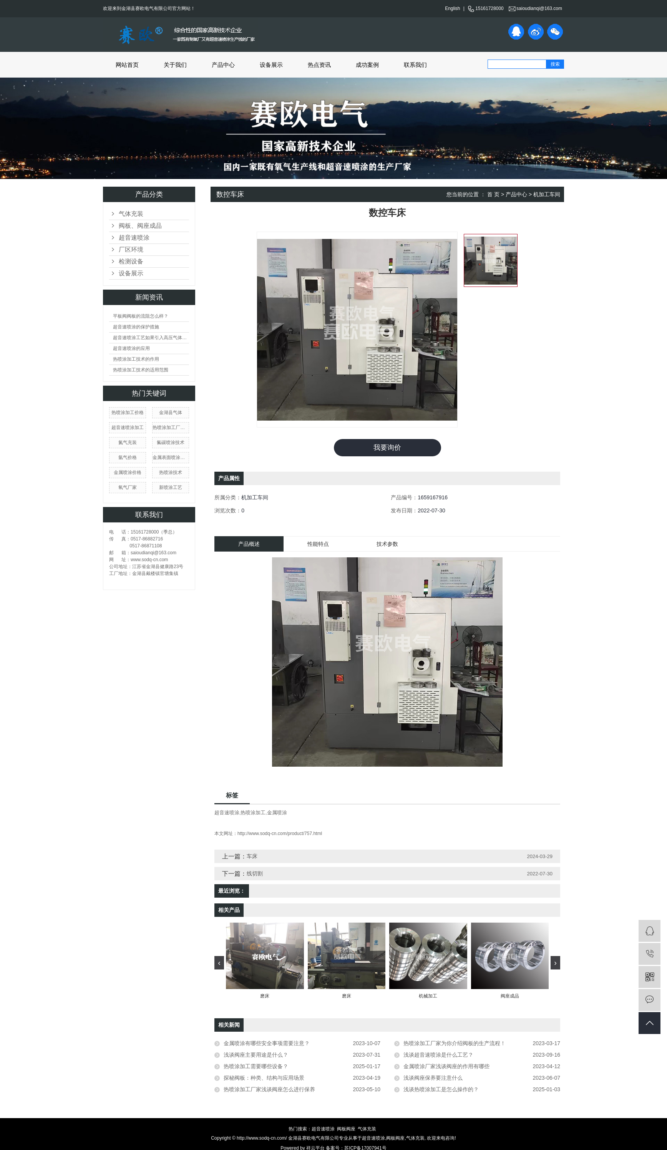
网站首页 (127, 64)
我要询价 (387, 447)
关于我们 (175, 64)
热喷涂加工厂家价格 (171, 427)
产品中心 (223, 64)
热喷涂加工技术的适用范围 (140, 370)
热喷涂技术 (170, 472)
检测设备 (131, 261)
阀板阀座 (346, 1129)
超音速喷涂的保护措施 (136, 327)
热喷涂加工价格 (127, 412)
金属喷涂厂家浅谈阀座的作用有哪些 (446, 1066)
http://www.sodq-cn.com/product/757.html (279, 833)
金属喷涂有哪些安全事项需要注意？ (267, 1043)
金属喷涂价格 (127, 472)
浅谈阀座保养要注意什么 (433, 1078)
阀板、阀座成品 (140, 225)
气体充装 (131, 213)
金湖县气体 (170, 412)
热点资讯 (319, 64)
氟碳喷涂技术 (170, 442)
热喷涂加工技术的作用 (136, 359)
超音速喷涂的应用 (131, 348)
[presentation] (219, 962)
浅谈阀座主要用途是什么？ (256, 1055)
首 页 (493, 194)
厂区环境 (131, 249)
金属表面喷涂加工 (171, 457)
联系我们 (415, 64)
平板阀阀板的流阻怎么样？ (140, 316)
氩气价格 (127, 457)
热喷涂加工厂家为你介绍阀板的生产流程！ (454, 1043)
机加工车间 (546, 194)
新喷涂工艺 (170, 487)
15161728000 (485, 8)
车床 (252, 856)
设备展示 (271, 64)
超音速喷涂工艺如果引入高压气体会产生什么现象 (151, 337)
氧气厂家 (127, 487)
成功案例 (367, 64)
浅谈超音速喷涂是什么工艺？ (438, 1055)
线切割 (255, 873)
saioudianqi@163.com (535, 8)
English (452, 8)
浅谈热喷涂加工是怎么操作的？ (441, 1089)
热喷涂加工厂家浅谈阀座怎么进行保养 (269, 1089)
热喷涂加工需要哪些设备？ (256, 1066)
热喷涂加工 (253, 812)
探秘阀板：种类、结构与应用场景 (264, 1078)
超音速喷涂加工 (127, 427)
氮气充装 (127, 442)
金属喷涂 (277, 812)
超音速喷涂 (134, 237)
